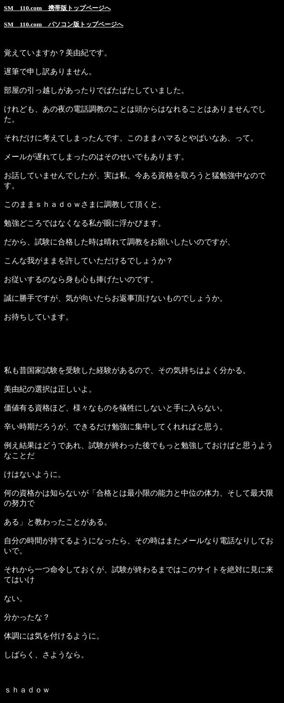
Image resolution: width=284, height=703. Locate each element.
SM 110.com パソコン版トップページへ (63, 24)
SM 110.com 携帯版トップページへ (57, 8)
